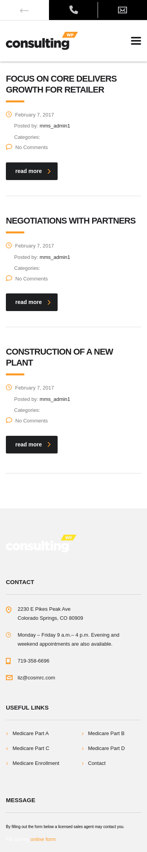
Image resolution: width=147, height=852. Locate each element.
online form (43, 839)
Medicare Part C (31, 748)
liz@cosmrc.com (36, 678)
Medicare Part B (106, 733)
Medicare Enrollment (36, 763)
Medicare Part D (106, 748)
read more (33, 171)
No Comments (27, 147)
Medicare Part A (31, 733)
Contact (97, 763)
